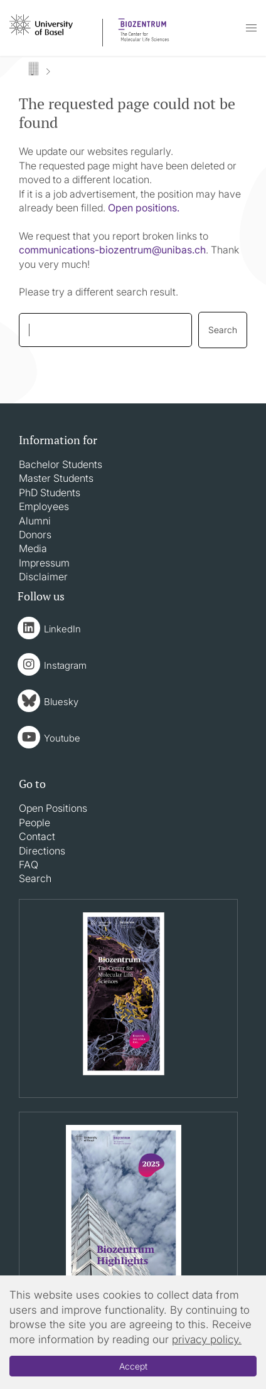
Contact (37, 836)
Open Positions (53, 808)
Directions (42, 850)
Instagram (65, 665)
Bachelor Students (60, 464)
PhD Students (49, 492)
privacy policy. (207, 1339)
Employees (44, 506)
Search (35, 878)
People (34, 822)
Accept (133, 1366)
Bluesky (61, 702)
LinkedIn (62, 629)
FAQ (28, 864)
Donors (35, 534)
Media (33, 548)
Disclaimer (43, 576)
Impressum (44, 562)
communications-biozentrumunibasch (112, 249)
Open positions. (143, 207)
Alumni (35, 520)
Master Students (56, 478)
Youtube (62, 738)
